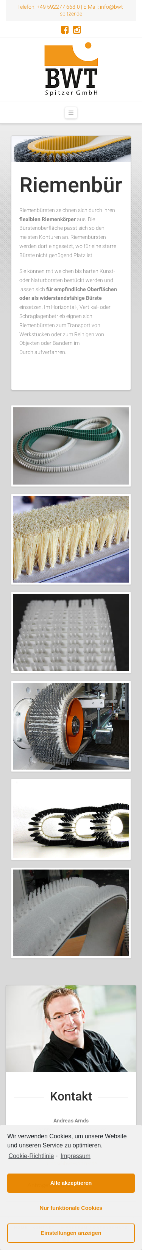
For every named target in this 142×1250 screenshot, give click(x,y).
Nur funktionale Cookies (71, 1208)
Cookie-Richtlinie (31, 1156)
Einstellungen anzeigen (71, 1233)
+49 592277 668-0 (58, 7)
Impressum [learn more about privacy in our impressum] (76, 1156)
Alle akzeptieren (71, 1183)
